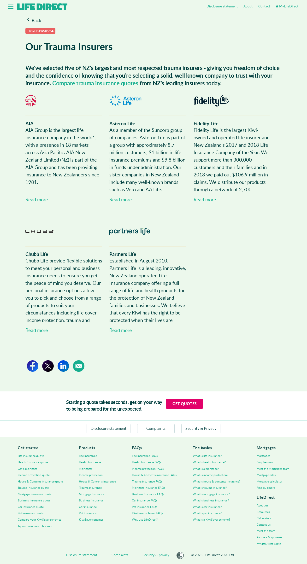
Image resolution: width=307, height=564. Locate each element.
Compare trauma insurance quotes (95, 84)
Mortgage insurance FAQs (148, 487)
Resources (263, 512)
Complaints (155, 428)
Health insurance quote (33, 462)
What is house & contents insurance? (217, 481)
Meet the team (266, 530)
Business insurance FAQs (148, 494)
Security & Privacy (200, 428)
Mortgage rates (266, 475)
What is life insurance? (207, 455)
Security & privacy (155, 555)
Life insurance (88, 455)
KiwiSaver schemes (91, 519)
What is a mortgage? (206, 468)
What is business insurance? (211, 500)
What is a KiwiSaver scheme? (211, 519)
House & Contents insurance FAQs (154, 475)
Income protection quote (34, 475)
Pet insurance (87, 513)
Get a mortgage (27, 468)
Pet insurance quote (30, 513)
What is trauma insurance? (210, 487)
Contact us (264, 524)
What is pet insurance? (207, 513)
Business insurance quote (34, 500)
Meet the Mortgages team (273, 468)
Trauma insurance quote (33, 487)
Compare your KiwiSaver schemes (39, 519)
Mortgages (85, 468)
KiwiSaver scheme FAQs (147, 513)
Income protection (91, 475)
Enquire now (265, 462)
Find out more (266, 487)
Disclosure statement (222, 6)
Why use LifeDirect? (145, 519)
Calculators (264, 518)
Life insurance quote (31, 455)
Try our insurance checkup (35, 526)
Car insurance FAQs (144, 500)
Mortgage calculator (269, 481)
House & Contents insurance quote (40, 481)
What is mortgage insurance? (211, 494)
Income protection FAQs (147, 468)
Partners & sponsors (269, 537)
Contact (264, 6)
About (248, 6)
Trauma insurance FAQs (147, 481)
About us (262, 505)
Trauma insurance (90, 487)
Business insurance (91, 500)
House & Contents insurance (97, 481)
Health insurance (90, 462)
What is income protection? (210, 475)
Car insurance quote (31, 507)
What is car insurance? (207, 507)
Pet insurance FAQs (144, 507)
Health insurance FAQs (146, 462)
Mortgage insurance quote (34, 494)
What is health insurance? (209, 462)
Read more (36, 200)
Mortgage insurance (91, 494)
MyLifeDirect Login (269, 543)
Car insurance (87, 507)
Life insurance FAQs (145, 455)
